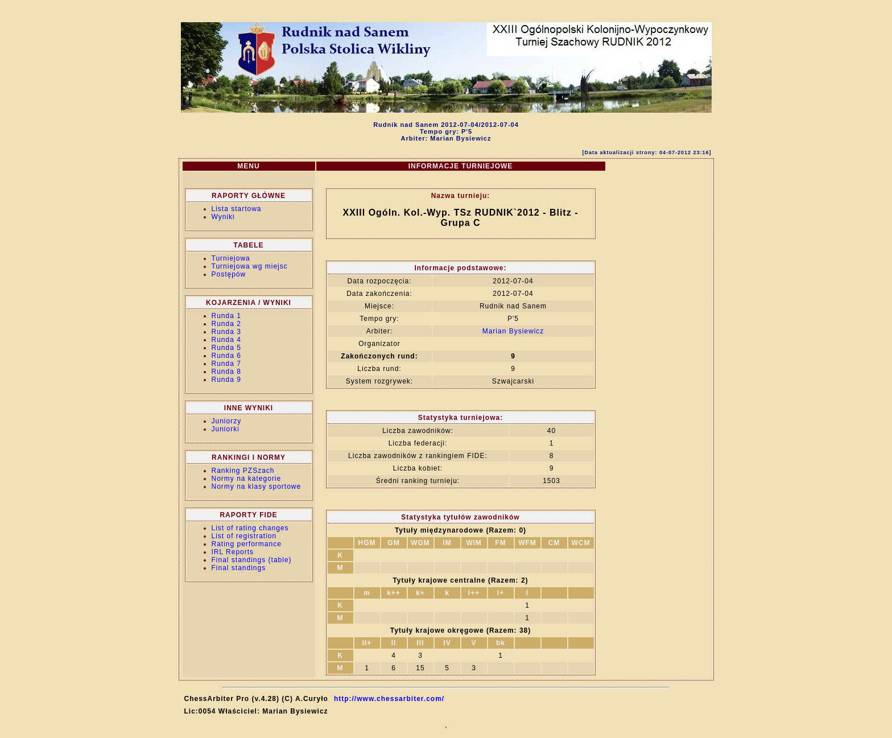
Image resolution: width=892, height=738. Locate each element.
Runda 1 (226, 316)
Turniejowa (231, 258)
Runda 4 (226, 340)
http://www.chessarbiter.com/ (389, 699)
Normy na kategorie (247, 479)
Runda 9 (226, 380)
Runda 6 (226, 356)
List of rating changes (250, 528)
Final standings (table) (252, 560)
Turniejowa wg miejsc (250, 266)
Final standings (239, 568)
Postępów (229, 274)
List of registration (244, 536)
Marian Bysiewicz (513, 331)
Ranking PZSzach (243, 471)
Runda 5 (226, 348)
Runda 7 (226, 364)
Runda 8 (226, 372)
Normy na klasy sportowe (257, 486)
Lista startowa (237, 209)
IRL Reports (233, 552)
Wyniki (223, 217)
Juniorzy (227, 421)
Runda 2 (226, 324)
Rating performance (247, 544)
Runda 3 (226, 332)
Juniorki (225, 429)
